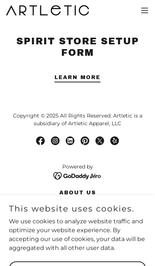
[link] (47, 10)
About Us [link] (77, 192)
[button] (144, 10)
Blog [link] (77, 209)
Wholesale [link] (77, 201)
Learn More (77, 77)
